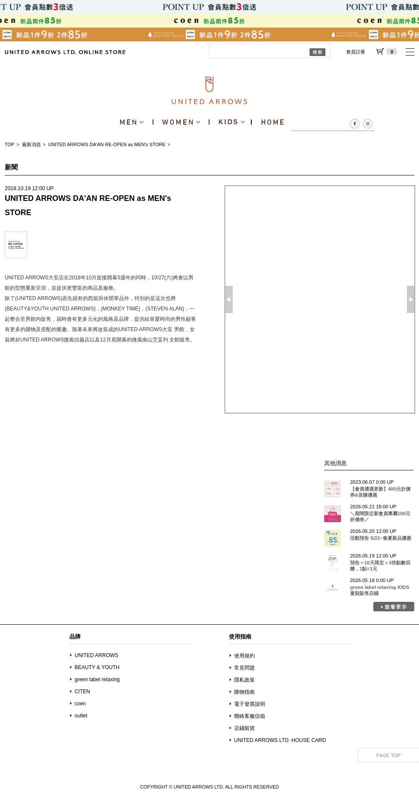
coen (80, 704)
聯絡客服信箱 (249, 716)
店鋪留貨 (244, 728)
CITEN (82, 692)
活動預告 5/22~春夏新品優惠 (380, 538)
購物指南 (244, 692)
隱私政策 (244, 680)
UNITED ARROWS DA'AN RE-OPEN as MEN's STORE (107, 144)
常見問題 (244, 668)
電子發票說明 (249, 704)
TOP (9, 144)
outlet (81, 716)
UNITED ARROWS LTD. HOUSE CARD (280, 740)
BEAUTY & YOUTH (97, 667)
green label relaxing (97, 679)
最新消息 (31, 144)
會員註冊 (355, 51)
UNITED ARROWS (96, 655)
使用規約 (244, 656)
